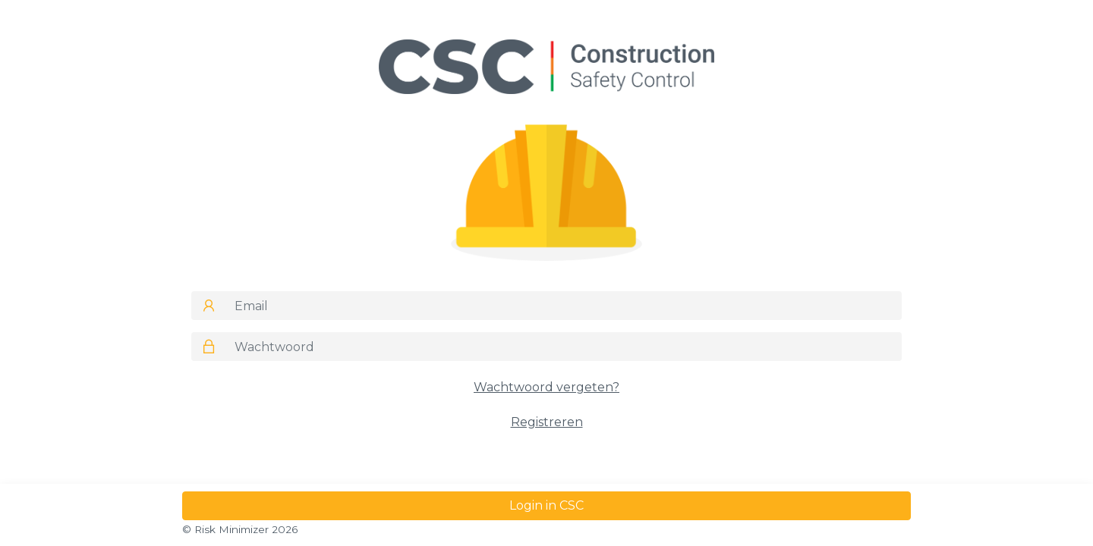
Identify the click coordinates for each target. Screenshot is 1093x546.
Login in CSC (546, 505)
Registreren (547, 422)
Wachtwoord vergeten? (546, 387)
